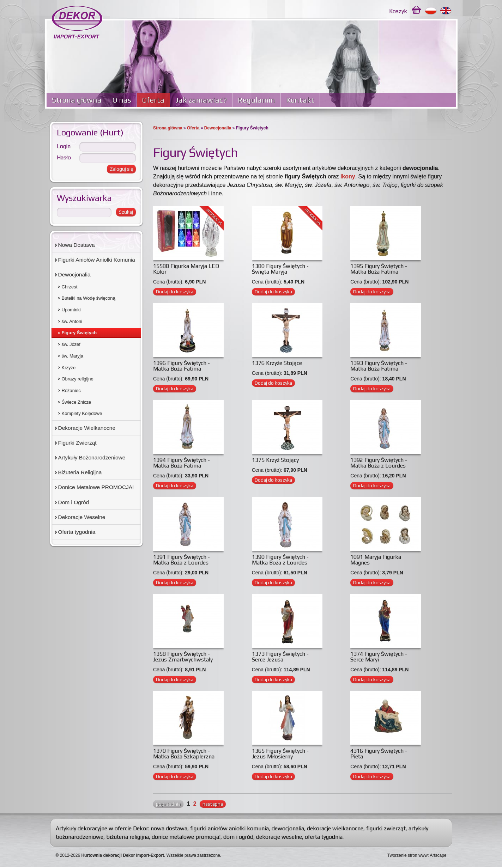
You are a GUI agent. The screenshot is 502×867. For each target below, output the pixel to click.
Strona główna (77, 100)
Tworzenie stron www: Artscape (416, 855)
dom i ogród (238, 837)
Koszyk (398, 11)
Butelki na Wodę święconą (88, 298)
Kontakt (300, 100)
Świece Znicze (76, 402)
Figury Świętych (79, 332)
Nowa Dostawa (76, 245)
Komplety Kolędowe (82, 413)
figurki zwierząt (386, 828)
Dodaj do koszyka (174, 291)
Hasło (64, 157)
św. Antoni (72, 321)
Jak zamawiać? (201, 100)
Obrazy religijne (77, 378)
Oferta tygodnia (77, 532)
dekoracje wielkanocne (335, 828)
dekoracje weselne (279, 837)
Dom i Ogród (73, 502)
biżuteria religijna (127, 837)
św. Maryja (72, 356)
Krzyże (69, 367)
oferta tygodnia (324, 837)
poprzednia (168, 804)
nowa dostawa (169, 828)
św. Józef (71, 344)
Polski (431, 11)
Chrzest (70, 286)
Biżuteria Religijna (80, 472)
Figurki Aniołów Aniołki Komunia (96, 260)
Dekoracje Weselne (81, 517)
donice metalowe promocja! (186, 837)
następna (212, 804)
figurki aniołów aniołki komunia (229, 828)
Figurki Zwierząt (77, 443)
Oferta (153, 100)
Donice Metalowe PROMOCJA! (96, 487)
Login (64, 146)
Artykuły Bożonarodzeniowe (92, 457)
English (446, 11)
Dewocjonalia (217, 128)
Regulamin (256, 100)
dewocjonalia (288, 828)
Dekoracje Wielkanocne (87, 428)
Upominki (71, 309)
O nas (122, 100)
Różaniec (71, 390)
